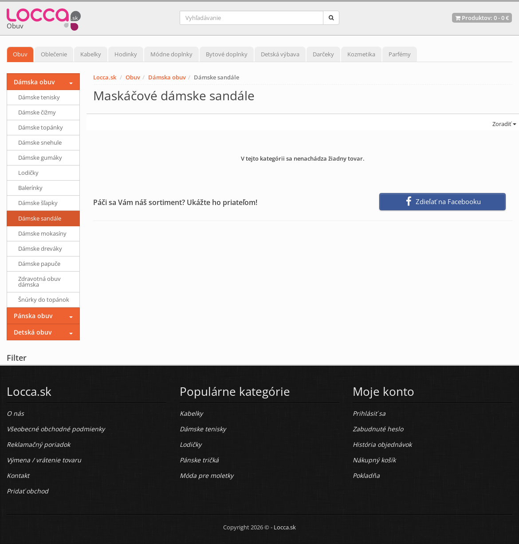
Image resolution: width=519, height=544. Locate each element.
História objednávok (382, 444)
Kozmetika (361, 54)
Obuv (20, 54)
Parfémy (400, 54)
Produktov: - (482, 18)
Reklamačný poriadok (38, 444)
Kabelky (90, 54)
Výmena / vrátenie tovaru (44, 460)
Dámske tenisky (39, 97)
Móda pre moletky (206, 475)
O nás (15, 413)
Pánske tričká (199, 460)
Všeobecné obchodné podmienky (56, 429)
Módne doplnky (171, 54)
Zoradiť (503, 124)
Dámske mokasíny (42, 233)
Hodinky (125, 54)
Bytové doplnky (227, 54)
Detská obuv (32, 332)
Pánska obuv (33, 315)
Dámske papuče (39, 264)
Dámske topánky (40, 127)
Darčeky (323, 54)
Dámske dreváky (40, 248)
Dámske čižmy (37, 112)
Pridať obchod (27, 491)
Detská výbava (280, 54)
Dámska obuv (167, 77)
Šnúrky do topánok (43, 300)
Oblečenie (54, 54)
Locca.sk (104, 77)
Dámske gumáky (40, 158)
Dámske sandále (39, 218)
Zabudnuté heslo (378, 429)
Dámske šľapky (38, 203)
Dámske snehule (40, 142)
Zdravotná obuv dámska (39, 281)
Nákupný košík (374, 460)
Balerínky (30, 188)
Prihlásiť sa (369, 413)
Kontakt (18, 475)
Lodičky (28, 173)
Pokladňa (366, 475)
